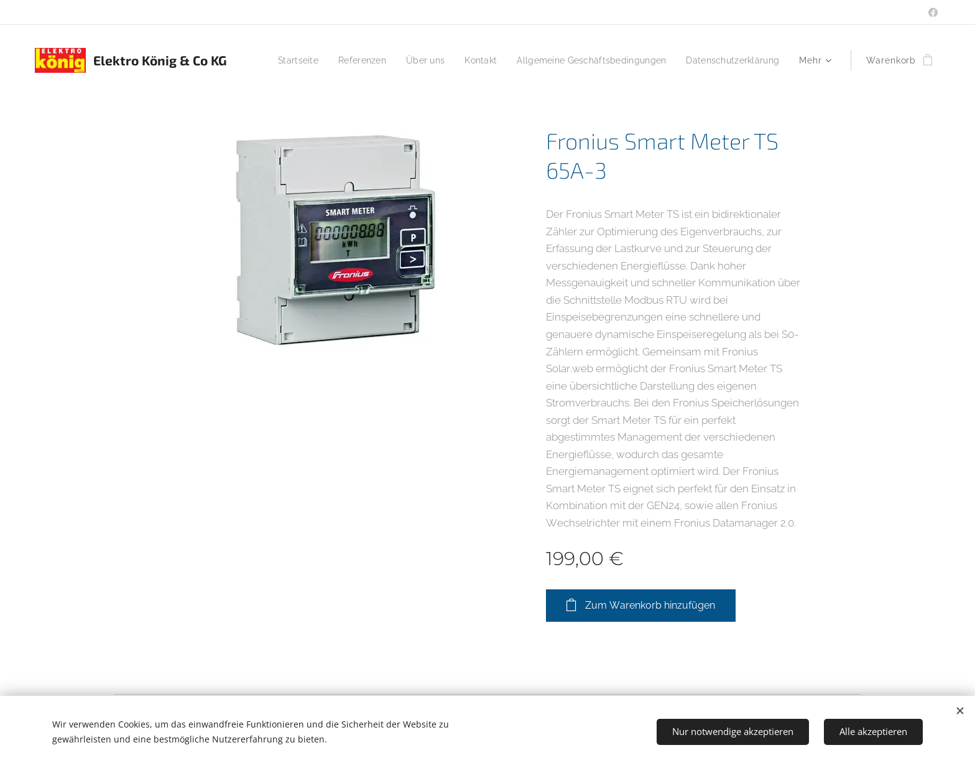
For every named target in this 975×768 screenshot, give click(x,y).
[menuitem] (393, 60)
